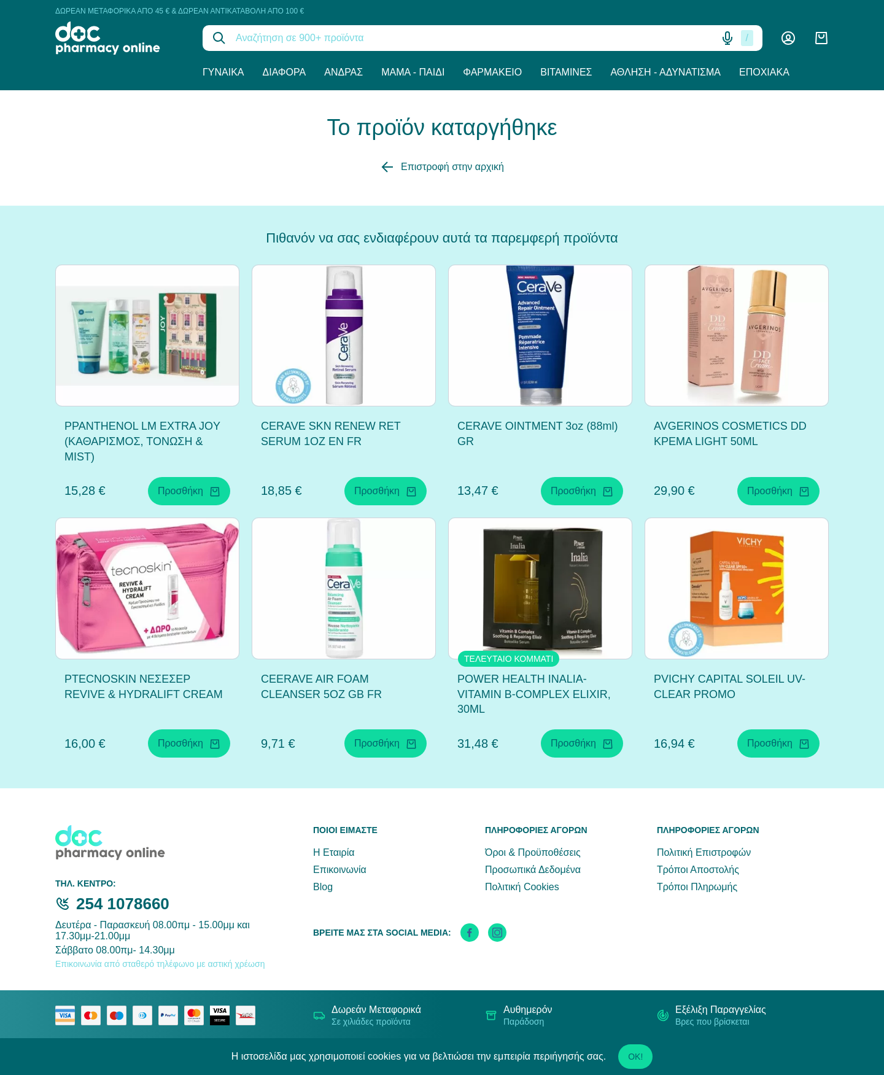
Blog (323, 887)
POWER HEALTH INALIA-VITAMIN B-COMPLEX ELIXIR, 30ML (534, 694)
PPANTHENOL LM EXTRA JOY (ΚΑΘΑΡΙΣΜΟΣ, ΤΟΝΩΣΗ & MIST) (142, 441)
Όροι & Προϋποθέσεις (533, 852)
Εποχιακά (764, 72)
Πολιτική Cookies (522, 887)
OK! (635, 1056)
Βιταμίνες (566, 72)
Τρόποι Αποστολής (698, 869)
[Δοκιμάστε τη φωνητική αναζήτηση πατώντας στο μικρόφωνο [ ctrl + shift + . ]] (727, 38)
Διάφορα (284, 72)
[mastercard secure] (197, 1015)
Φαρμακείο (492, 72)
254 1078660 (122, 904)
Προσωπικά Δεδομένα (533, 869)
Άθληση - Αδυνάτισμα (665, 72)
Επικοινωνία (339, 869)
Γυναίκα (223, 72)
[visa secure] (223, 1015)
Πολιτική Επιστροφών (704, 852)
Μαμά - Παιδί (412, 72)
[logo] (119, 38)
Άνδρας (343, 72)
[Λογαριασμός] (788, 38)
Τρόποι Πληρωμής (697, 887)
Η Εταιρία (333, 852)
